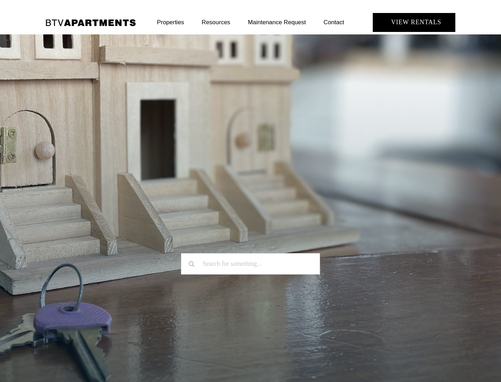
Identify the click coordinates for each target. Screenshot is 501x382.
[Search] (191, 264)
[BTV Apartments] (91, 21)
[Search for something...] (250, 264)
